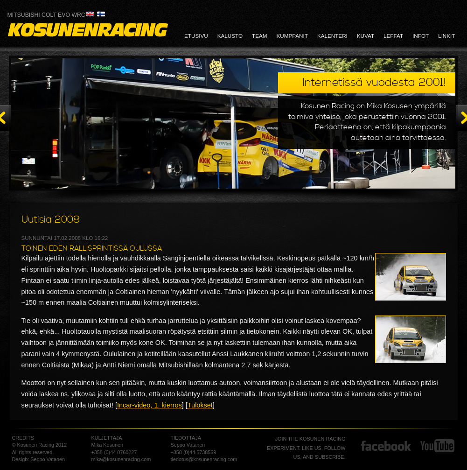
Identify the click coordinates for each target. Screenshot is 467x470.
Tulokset (200, 405)
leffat (393, 36)
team (259, 36)
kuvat (365, 36)
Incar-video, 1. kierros (149, 405)
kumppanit (292, 36)
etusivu (196, 36)
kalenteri (332, 36)
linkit (446, 36)
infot (420, 36)
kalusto (230, 36)
